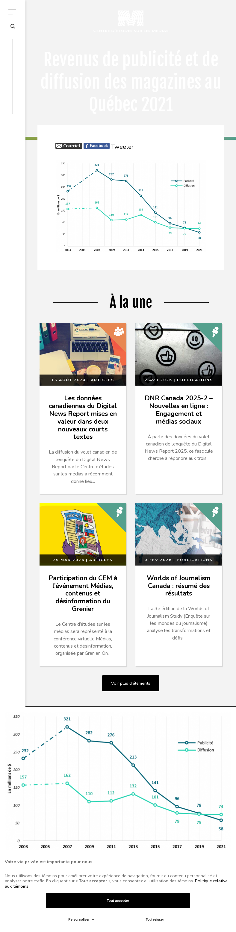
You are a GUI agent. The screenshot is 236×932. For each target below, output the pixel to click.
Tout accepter (118, 759)
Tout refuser (155, 778)
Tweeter (122, 147)
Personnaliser (81, 778)
